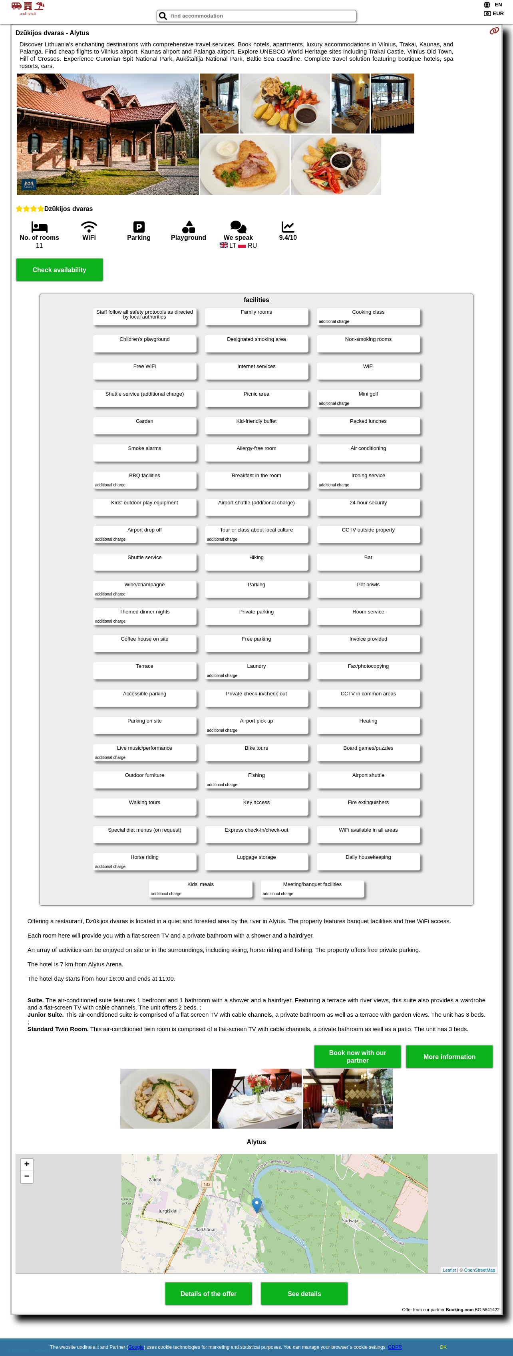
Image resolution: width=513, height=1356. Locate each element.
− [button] (27, 1177)
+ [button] (27, 1165)
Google (136, 1347)
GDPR (395, 1347)
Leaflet (449, 1270)
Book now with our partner (357, 1056)
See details (304, 1293)
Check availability (59, 270)
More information (450, 1056)
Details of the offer (209, 1293)
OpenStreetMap (479, 1270)
